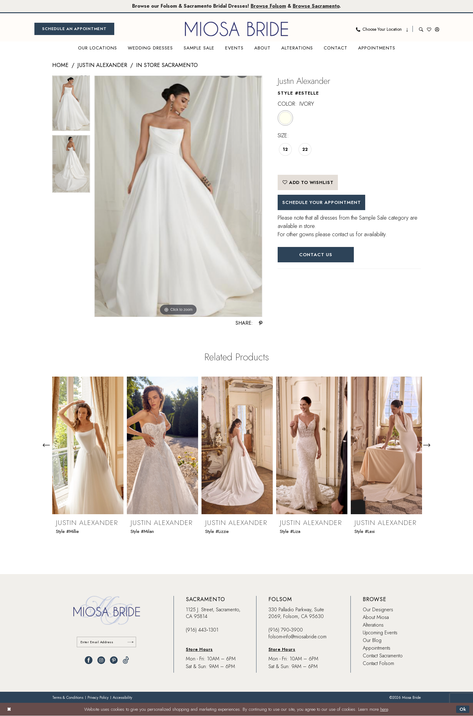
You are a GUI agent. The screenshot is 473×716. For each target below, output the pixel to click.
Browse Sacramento (316, 6)
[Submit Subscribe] (130, 642)
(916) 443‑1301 (202, 629)
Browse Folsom (268, 6)
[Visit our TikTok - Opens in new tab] (126, 660)
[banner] (236, 29)
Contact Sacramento (383, 655)
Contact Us (316, 255)
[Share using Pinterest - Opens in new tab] (260, 323)
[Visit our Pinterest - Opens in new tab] (114, 660)
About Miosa (376, 617)
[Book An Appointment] (74, 29)
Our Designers (378, 609)
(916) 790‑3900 (285, 629)
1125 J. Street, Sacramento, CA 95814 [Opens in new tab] (213, 613)
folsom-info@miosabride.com (297, 636)
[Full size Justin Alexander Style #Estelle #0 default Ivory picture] (178, 196)
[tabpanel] (71, 105)
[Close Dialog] (9, 709)
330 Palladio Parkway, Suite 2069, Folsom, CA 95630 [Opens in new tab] (296, 613)
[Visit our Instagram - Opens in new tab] (101, 660)
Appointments (376, 647)
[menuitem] (74, 29)
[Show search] (421, 29)
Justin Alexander (102, 65)
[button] (437, 29)
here (384, 709)
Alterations (373, 624)
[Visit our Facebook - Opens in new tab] (88, 660)
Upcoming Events (380, 632)
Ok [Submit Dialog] (462, 709)
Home (60, 65)
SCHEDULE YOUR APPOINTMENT (322, 202)
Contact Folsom (378, 663)
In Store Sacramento (167, 65)
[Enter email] (107, 642)
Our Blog (372, 640)
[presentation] (87, 445)
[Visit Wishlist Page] (429, 29)
